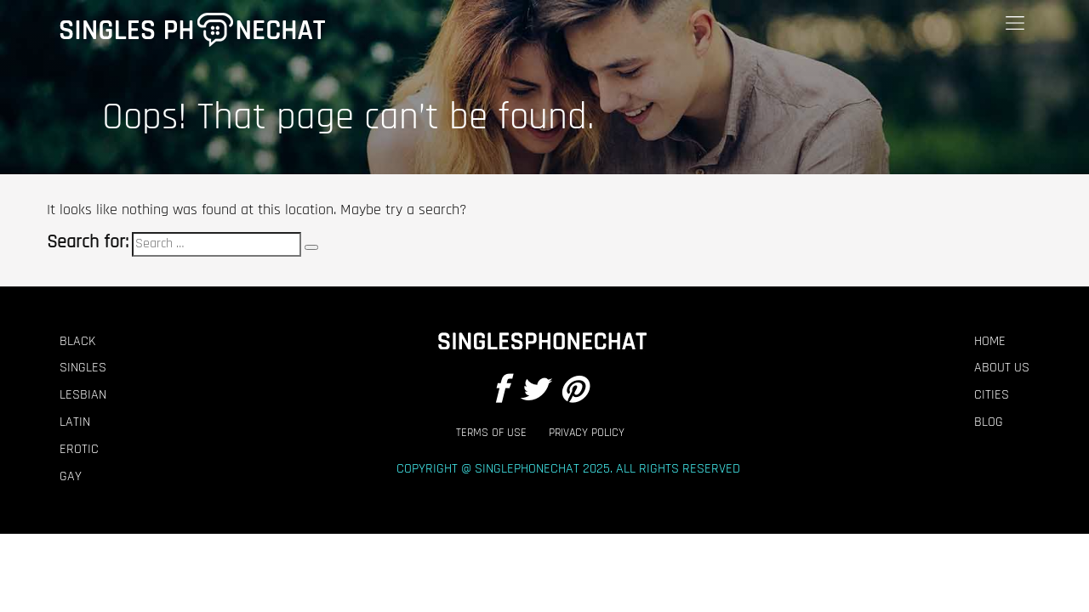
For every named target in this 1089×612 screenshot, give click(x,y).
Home (990, 341)
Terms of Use (491, 433)
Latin (75, 422)
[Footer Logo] (540, 341)
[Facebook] (500, 391)
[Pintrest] (573, 391)
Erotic (79, 449)
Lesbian (83, 395)
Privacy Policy (586, 433)
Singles (83, 368)
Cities (991, 395)
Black (77, 341)
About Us (1001, 368)
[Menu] (1015, 23)
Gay (71, 477)
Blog (988, 422)
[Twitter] (533, 391)
